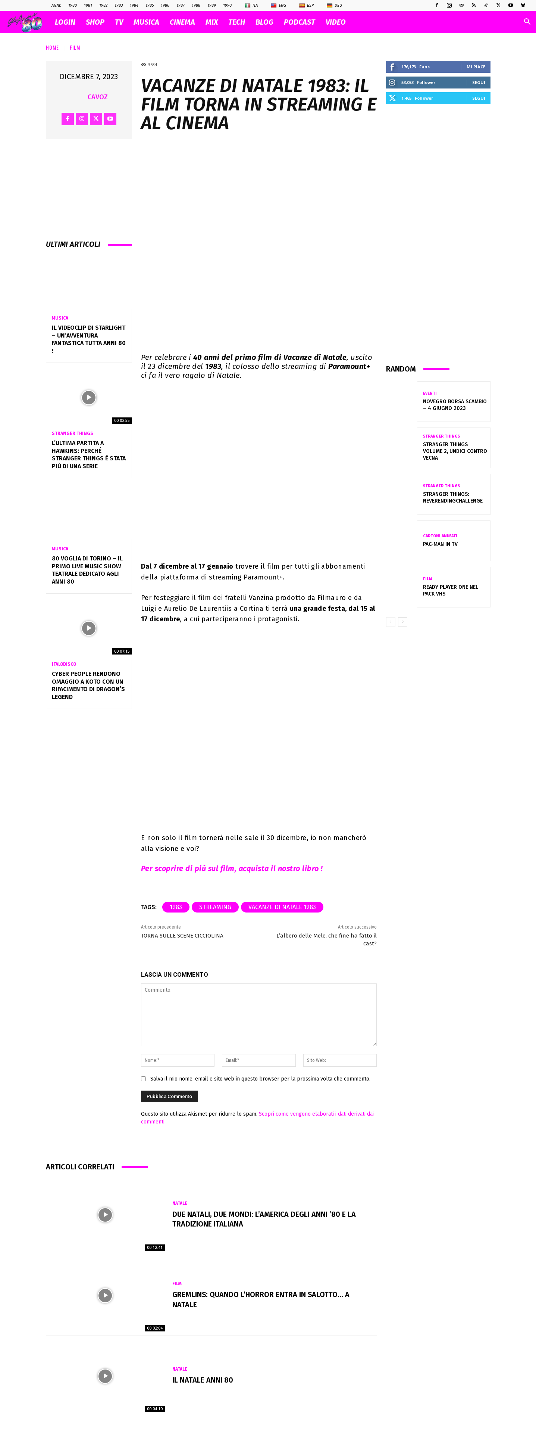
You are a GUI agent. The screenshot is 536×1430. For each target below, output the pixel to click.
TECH (236, 22)
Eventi (430, 393)
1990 (227, 5)
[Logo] (28, 22)
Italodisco (64, 664)
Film (75, 47)
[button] (527, 22)
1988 (196, 5)
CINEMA (182, 22)
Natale (180, 1203)
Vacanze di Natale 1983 (282, 907)
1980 (72, 5)
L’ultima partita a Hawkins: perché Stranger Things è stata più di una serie (89, 454)
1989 (211, 5)
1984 (134, 5)
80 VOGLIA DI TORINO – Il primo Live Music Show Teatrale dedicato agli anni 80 (87, 570)
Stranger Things (72, 433)
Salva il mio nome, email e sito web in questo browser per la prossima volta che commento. (260, 1079)
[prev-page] (390, 622)
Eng (278, 5)
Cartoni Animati (440, 536)
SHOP (95, 22)
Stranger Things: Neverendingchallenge (453, 497)
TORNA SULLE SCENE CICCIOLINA (182, 935)
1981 (88, 5)
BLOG (264, 22)
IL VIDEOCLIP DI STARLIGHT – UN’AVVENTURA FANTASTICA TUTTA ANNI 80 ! (89, 339)
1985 (149, 5)
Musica (60, 318)
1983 (119, 5)
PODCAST (299, 22)
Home (52, 47)
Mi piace (476, 66)
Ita (251, 5)
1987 (180, 5)
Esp (306, 5)
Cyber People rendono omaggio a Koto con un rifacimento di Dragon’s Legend (88, 685)
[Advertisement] (438, 234)
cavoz (98, 97)
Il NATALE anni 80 (202, 1380)
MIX (212, 22)
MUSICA (146, 22)
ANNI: (56, 5)
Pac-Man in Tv (440, 544)
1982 (103, 5)
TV (119, 22)
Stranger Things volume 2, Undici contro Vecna (455, 451)
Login (65, 22)
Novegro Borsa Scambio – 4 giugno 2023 (455, 404)
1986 (165, 5)
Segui (478, 82)
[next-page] (402, 622)
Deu (334, 5)
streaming (215, 907)
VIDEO (336, 22)
